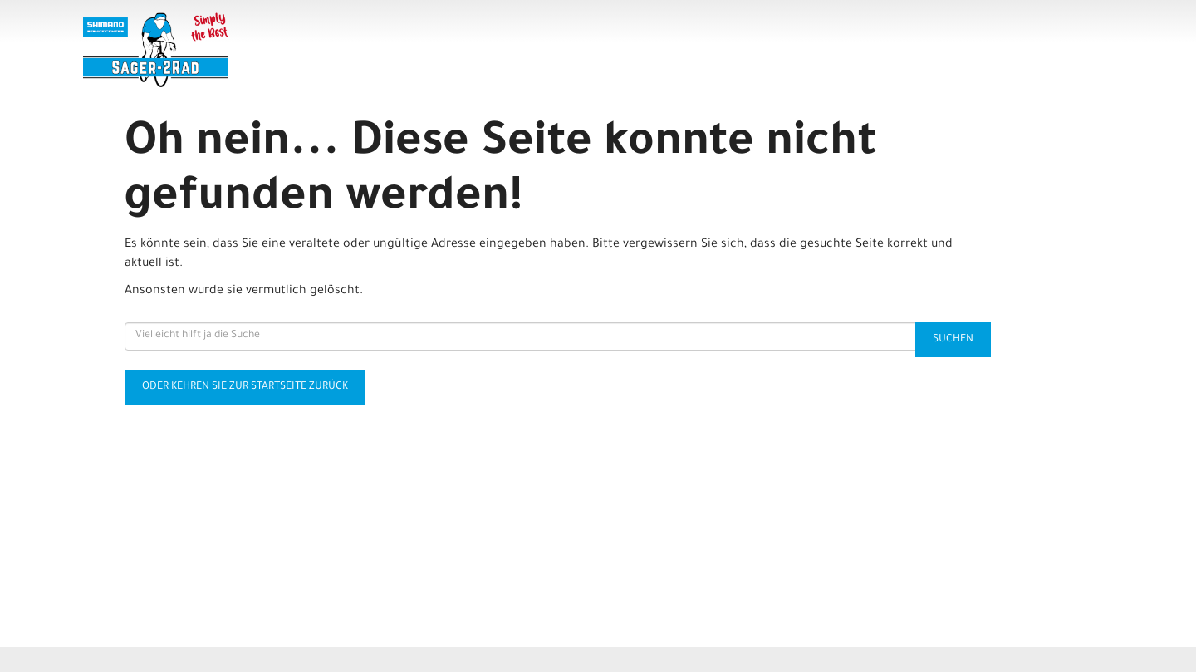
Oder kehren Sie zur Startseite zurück (245, 387)
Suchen (953, 340)
